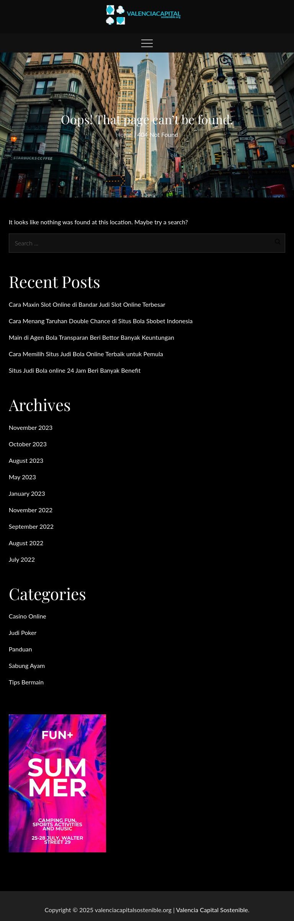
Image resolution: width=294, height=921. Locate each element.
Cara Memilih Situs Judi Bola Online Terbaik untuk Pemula (86, 353)
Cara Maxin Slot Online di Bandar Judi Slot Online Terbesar (87, 304)
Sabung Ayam (27, 665)
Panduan (20, 649)
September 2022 (31, 526)
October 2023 (28, 443)
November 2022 (31, 509)
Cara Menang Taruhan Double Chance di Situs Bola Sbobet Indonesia (101, 320)
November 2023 (31, 427)
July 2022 (22, 559)
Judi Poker (23, 632)
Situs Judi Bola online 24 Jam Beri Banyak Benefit (75, 370)
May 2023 (22, 476)
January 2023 (27, 493)
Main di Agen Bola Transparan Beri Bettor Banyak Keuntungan (91, 337)
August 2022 (26, 542)
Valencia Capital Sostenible (212, 909)
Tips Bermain (26, 682)
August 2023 (26, 460)
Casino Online (27, 616)
